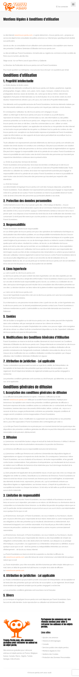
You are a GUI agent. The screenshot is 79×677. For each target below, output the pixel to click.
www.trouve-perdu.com (23, 35)
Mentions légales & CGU (51, 651)
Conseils (45, 644)
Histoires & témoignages (51, 641)
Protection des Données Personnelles (56, 657)
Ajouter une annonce (50, 638)
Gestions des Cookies (50, 654)
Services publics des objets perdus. (55, 647)
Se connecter (62, 7)
